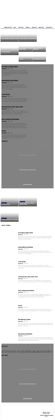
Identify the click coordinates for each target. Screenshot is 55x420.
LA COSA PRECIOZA (27, 184)
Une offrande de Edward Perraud (25, 232)
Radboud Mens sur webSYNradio (25, 334)
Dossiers (20, 305)
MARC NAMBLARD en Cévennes (24, 319)
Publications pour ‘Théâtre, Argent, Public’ (28, 276)
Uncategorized (4, 202)
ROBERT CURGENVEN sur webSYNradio (26, 290)
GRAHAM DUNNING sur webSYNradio (25, 247)
